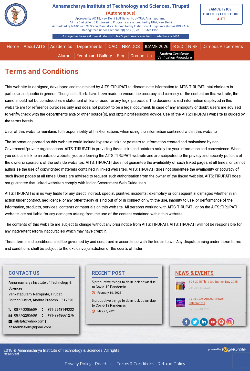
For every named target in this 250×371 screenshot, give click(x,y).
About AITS (34, 46)
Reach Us (104, 363)
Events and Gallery (94, 55)
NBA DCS (131, 46)
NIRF (193, 46)
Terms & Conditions (135, 363)
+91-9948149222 (60, 310)
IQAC (112, 46)
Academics (61, 46)
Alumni (65, 55)
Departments (90, 46)
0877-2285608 (25, 315)
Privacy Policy (78, 363)
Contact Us (141, 55)
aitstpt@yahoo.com (29, 321)
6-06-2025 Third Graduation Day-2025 (213, 281)
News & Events (194, 273)
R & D (178, 46)
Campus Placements (222, 46)
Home (13, 46)
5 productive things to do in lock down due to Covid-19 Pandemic (124, 284)
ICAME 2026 (156, 46)
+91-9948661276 (60, 315)
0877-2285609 (25, 310)
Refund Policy (171, 363)
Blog (121, 55)
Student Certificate (174, 55)
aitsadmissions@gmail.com (30, 327)
